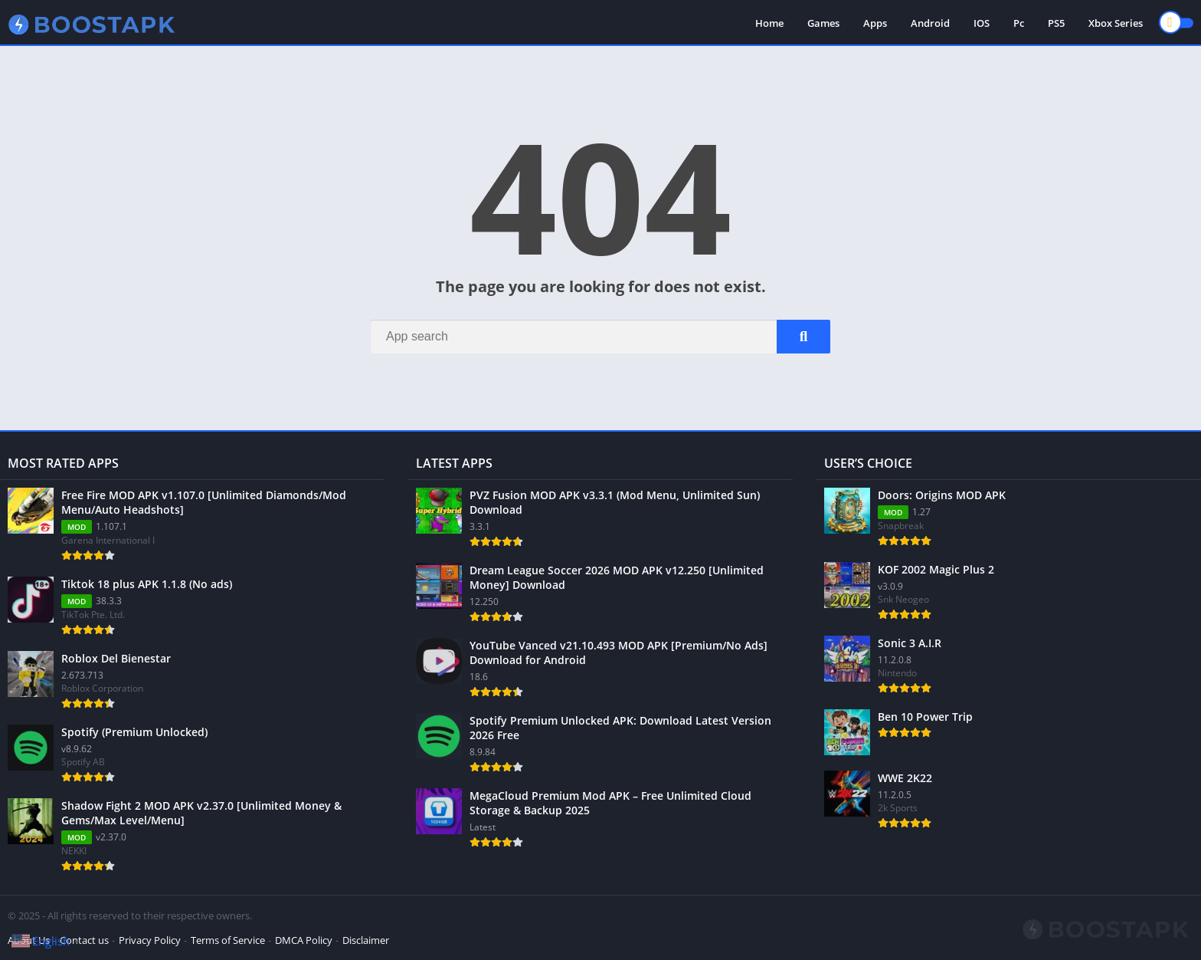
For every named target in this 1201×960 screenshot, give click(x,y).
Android (930, 23)
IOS (982, 23)
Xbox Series (1115, 23)
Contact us (84, 940)
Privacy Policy (150, 940)
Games (823, 23)
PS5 (1056, 23)
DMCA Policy (303, 940)
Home (769, 23)
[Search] (600, 336)
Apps (875, 23)
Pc (1018, 23)
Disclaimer (365, 940)
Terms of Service (228, 940)
